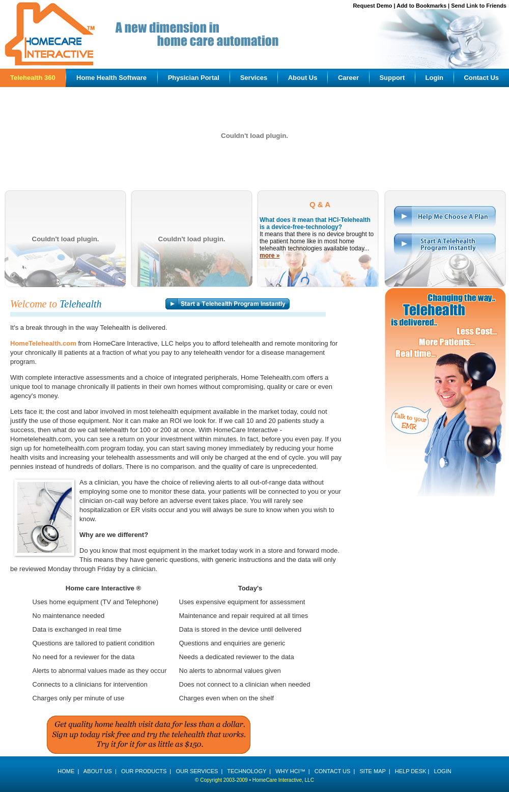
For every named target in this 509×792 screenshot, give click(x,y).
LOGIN (442, 771)
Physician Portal (193, 77)
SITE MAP (372, 771)
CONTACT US (333, 771)
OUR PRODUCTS (143, 771)
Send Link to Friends (478, 6)
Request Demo (372, 6)
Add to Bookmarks (421, 6)
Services (254, 77)
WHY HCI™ (290, 771)
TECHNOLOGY (246, 771)
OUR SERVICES (197, 771)
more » (269, 255)
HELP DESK (411, 771)
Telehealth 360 (32, 77)
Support (392, 77)
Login (434, 77)
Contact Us (481, 77)
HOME (66, 771)
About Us (303, 77)
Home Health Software (111, 77)
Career (348, 77)
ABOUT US (97, 771)
